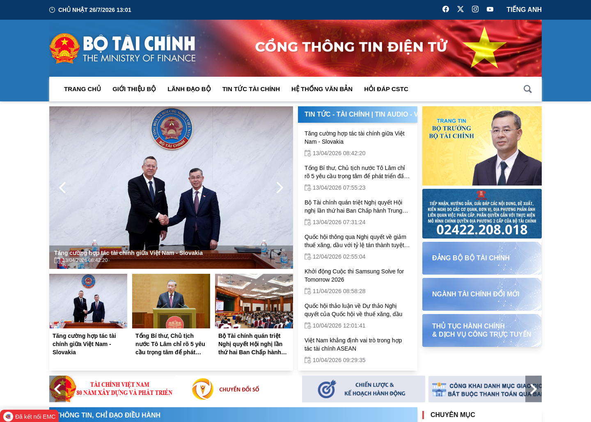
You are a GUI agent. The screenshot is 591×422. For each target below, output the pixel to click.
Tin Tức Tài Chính (251, 88)
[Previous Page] (62, 187)
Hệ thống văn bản (322, 88)
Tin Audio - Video (404, 114)
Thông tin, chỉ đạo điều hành (108, 415)
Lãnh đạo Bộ (189, 88)
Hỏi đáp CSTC (386, 88)
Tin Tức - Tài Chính (337, 114)
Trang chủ (82, 88)
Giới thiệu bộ (134, 88)
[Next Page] (280, 187)
